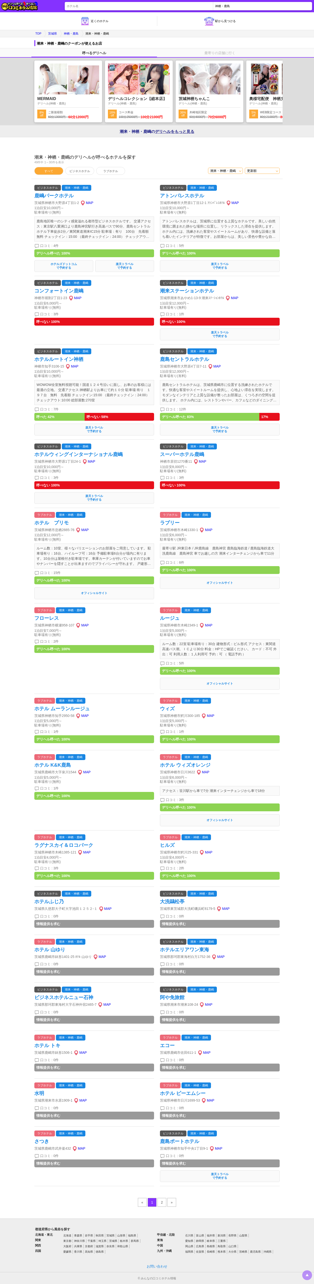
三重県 (222, 1240)
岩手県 (89, 1235)
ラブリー (170, 522)
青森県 (78, 1235)
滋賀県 (100, 1246)
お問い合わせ (157, 1266)
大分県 (232, 1251)
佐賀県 (200, 1251)
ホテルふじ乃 (49, 901)
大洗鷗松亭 (172, 901)
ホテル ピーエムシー (183, 1093)
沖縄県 (267, 1251)
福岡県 (189, 1251)
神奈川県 (79, 1240)
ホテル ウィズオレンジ (185, 765)
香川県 (78, 1251)
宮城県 (110, 1235)
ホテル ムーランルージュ (62, 708)
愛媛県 (67, 1251)
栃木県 (124, 1240)
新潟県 (222, 1235)
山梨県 (243, 1235)
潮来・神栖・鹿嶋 (76, 188)
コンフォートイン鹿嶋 (58, 290)
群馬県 (135, 1240)
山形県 (121, 1235)
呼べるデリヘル (94, 53)
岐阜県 (211, 1240)
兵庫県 (78, 1246)
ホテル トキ (47, 1045)
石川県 (189, 1235)
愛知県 (189, 1240)
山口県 (232, 1246)
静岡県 (200, 1240)
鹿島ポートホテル (179, 1141)
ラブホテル (110, 171)
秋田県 (100, 1235)
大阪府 (67, 1246)
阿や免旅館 (172, 997)
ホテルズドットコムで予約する (64, 265)
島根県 (211, 1246)
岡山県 (189, 1246)
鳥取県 (222, 1246)
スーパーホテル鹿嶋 (182, 454)
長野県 (232, 1235)
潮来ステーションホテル (187, 290)
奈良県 (110, 1246)
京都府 (89, 1246)
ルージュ (170, 618)
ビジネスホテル (79, 171)
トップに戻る (307, 1275)
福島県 (132, 1235)
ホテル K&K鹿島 (52, 765)
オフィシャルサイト (94, 593)
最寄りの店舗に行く (219, 53)
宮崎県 (243, 1251)
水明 (39, 1093)
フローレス (46, 618)
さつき (41, 1141)
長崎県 (211, 1251)
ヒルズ (167, 845)
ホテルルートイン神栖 (58, 359)
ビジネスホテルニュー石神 (63, 997)
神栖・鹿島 (71, 33)
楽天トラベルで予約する (124, 265)
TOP (38, 33)
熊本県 (222, 1251)
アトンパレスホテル (182, 195)
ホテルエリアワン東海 (184, 949)
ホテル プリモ (51, 522)
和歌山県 (122, 1246)
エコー (167, 1045)
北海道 (67, 1235)
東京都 (67, 1240)
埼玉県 (102, 1240)
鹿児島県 (255, 1251)
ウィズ (167, 708)
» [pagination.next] (172, 1202)
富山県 (200, 1235)
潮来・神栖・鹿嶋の (157, 131)
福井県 (211, 1235)
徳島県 (100, 1251)
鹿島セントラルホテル (184, 359)
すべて (48, 171)
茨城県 (52, 33)
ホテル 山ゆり (49, 949)
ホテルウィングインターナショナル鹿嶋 (78, 454)
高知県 (89, 1251)
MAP (89, 203)
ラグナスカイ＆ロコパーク (63, 845)
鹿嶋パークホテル (54, 195)
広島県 (200, 1246)
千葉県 (92, 1240)
